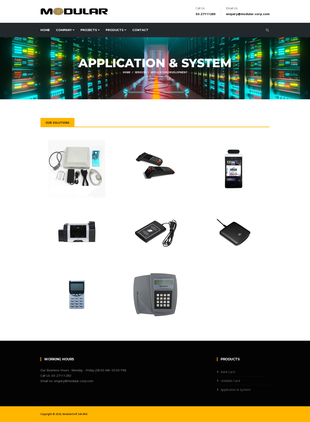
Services (140, 72)
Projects (89, 30)
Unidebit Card (230, 381)
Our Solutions (57, 123)
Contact (140, 30)
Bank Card (228, 372)
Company (65, 30)
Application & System (236, 389)
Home (45, 30)
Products (116, 30)
